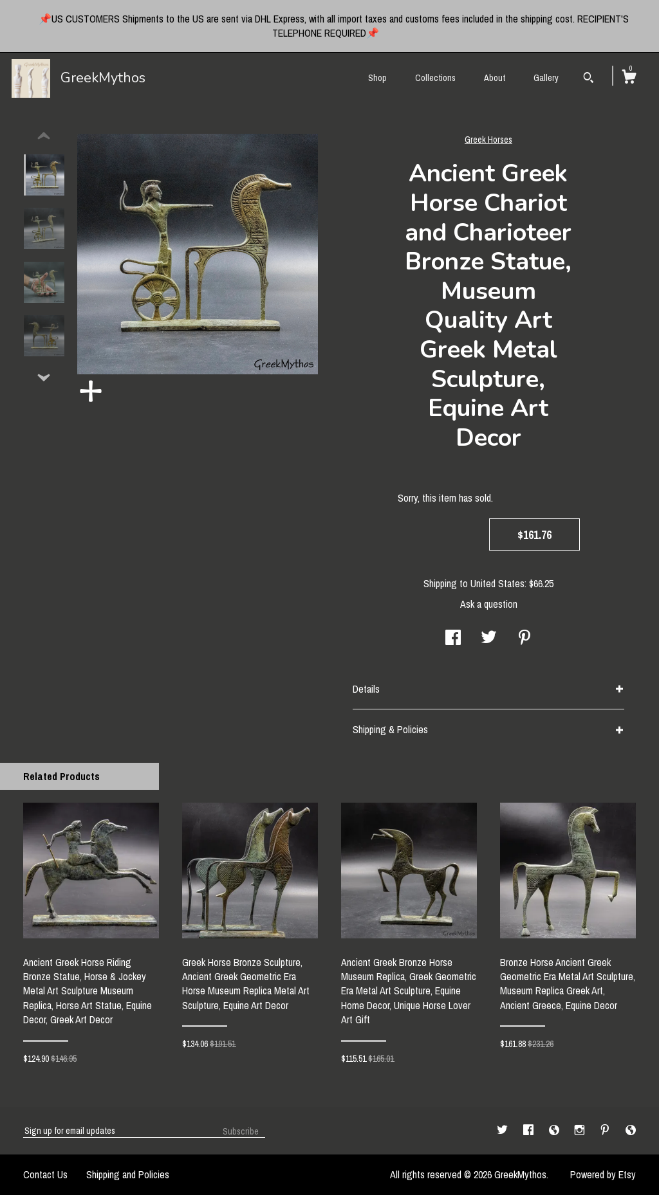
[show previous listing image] (43, 136)
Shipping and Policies (127, 1174)
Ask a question (488, 604)
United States (497, 583)
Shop (377, 78)
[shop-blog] (555, 1130)
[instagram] (581, 1130)
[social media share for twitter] (488, 639)
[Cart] (629, 78)
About (494, 78)
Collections (435, 78)
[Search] (588, 79)
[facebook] (529, 1130)
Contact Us (45, 1174)
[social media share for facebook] (453, 639)
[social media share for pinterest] (524, 639)
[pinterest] (606, 1130)
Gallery (546, 78)
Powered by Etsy (603, 1174)
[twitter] (503, 1130)
